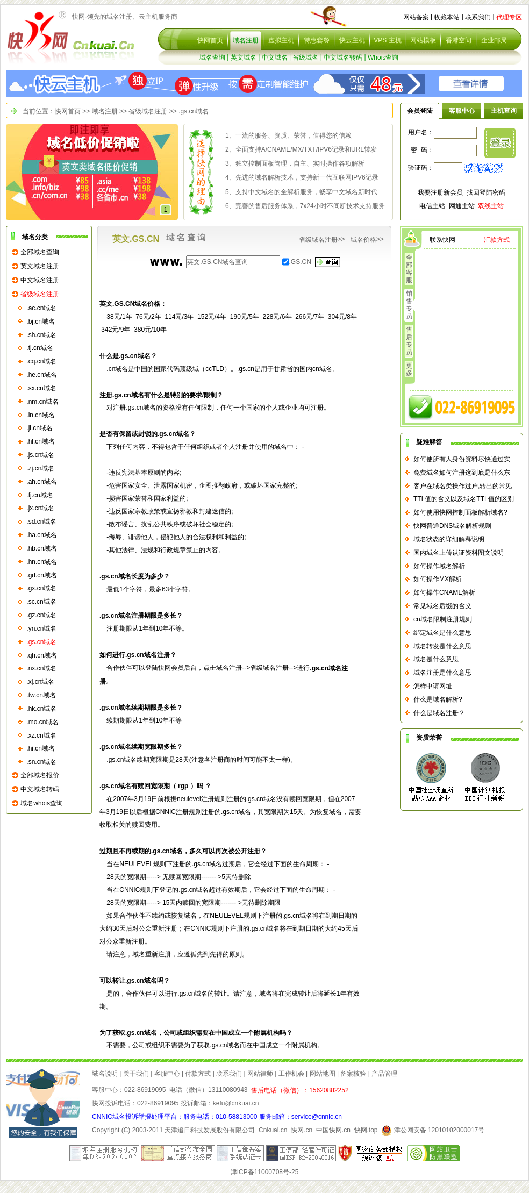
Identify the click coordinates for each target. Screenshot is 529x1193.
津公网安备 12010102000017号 (432, 1130)
